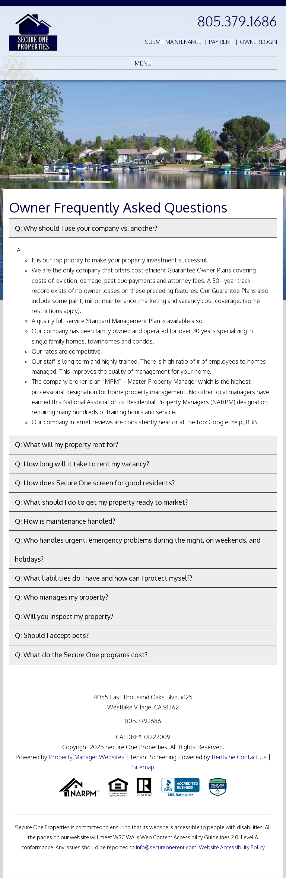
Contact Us (252, 757)
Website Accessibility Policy (232, 847)
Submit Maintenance (173, 41)
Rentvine (223, 757)
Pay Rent (220, 41)
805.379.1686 (237, 21)
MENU (143, 63)
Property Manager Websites (86, 757)
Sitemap (143, 767)
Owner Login (258, 41)
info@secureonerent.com (166, 847)
